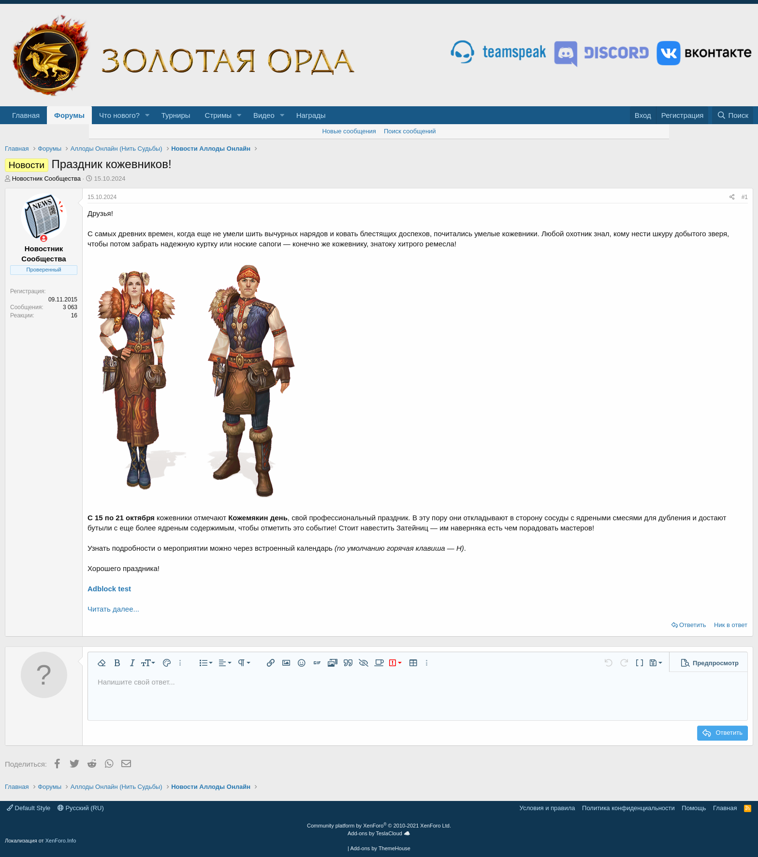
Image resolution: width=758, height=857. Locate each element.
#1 (745, 197)
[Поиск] (732, 115)
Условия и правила (547, 808)
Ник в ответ (730, 624)
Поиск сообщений (410, 131)
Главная (26, 115)
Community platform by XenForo (379, 825)
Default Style (28, 808)
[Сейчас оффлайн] (43, 238)
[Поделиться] (732, 197)
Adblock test (109, 589)
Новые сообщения (349, 131)
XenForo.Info (60, 840)
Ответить (692, 624)
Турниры (175, 115)
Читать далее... (113, 609)
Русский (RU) (81, 808)
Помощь (694, 808)
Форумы (69, 115)
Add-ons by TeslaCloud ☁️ (379, 833)
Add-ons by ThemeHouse (380, 848)
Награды (311, 115)
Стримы (218, 115)
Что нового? (119, 115)
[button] (147, 115)
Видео (264, 115)
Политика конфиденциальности (628, 808)
